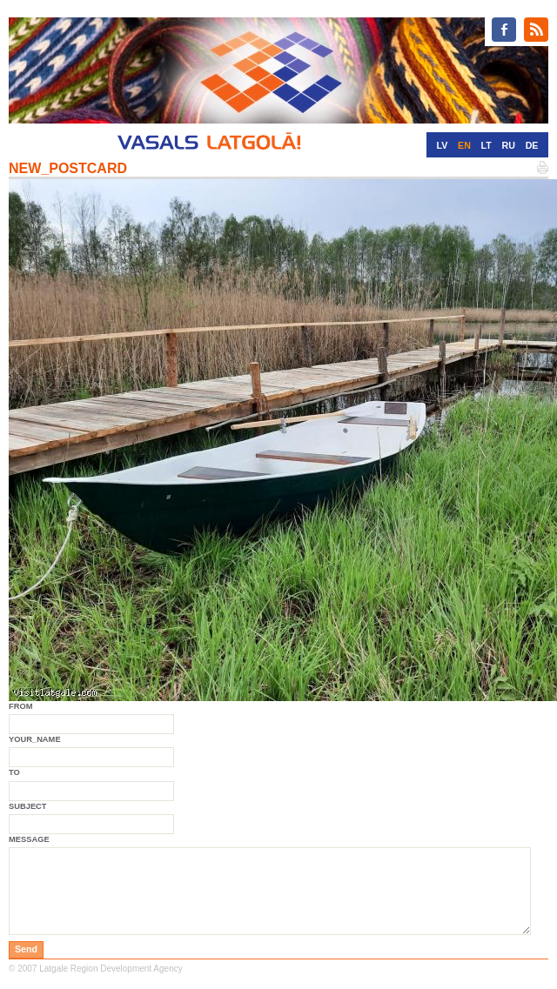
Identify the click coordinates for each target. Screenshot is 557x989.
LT (486, 145)
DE (532, 145)
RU (508, 145)
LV (442, 145)
